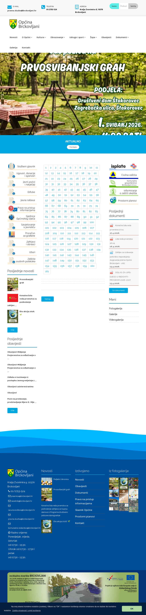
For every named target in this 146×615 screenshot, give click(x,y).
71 (78, 205)
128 (77, 244)
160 (92, 266)
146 (92, 255)
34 (71, 184)
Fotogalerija (115, 308)
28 (89, 178)
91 (91, 216)
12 (46, 173)
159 (85, 266)
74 (96, 205)
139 (99, 249)
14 (58, 173)
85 (53, 216)
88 (72, 216)
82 (90, 211)
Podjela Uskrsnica (61, 479)
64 (90, 200)
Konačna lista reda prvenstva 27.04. (120, 228)
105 (77, 227)
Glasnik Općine (83, 510)
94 (52, 222)
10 (91, 167)
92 (97, 216)
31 (52, 184)
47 (97, 189)
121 (83, 238)
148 (55, 260)
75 (46, 211)
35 (77, 184)
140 (47, 255)
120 (76, 238)
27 (83, 178)
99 (84, 222)
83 (96, 211)
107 (92, 227)
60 (65, 200)
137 (84, 249)
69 (65, 205)
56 (97, 195)
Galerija (13, 47)
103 (62, 227)
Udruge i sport (77, 37)
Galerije (113, 314)
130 (91, 244)
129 (84, 244)
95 (59, 222)
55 (91, 195)
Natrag (47, 299)
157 (70, 266)
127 (69, 244)
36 (83, 184)
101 (47, 227)
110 (62, 233)
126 (62, 244)
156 (62, 266)
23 (58, 178)
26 (77, 178)
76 (52, 211)
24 (64, 178)
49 (53, 195)
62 (78, 200)
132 (47, 249)
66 (46, 205)
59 (59, 200)
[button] (26, 610)
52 (72, 195)
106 (84, 227)
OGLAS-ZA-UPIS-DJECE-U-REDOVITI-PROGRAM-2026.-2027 (120, 277)
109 (55, 233)
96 (65, 222)
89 (78, 216)
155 (55, 266)
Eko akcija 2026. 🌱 (61, 521)
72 (84, 205)
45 (84, 189)
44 (78, 189)
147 (47, 260)
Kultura (41, 37)
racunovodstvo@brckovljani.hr (21, 510)
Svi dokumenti (118, 290)
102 (54, 227)
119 (69, 238)
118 (61, 238)
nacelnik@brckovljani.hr (21, 501)
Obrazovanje (57, 37)
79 (71, 211)
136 (76, 249)
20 (95, 173)
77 (59, 211)
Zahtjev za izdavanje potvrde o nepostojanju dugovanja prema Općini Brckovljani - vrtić (121, 259)
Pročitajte (73, 147)
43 (71, 189)
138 (91, 249)
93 (46, 222)
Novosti (13, 37)
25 (71, 178)
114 (91, 233)
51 (65, 195)
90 (85, 216)
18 (83, 173)
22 (52, 178)
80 (77, 211)
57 (46, 200)
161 (47, 271)
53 (78, 195)
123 (98, 238)
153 (92, 260)
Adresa (83, 6)
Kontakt (26, 47)
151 (77, 260)
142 (62, 255)
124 (47, 244)
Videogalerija (116, 319)
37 (90, 184)
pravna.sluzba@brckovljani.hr (21, 10)
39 (46, 189)
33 (65, 184)
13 (52, 173)
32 (58, 184)
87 (65, 216)
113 (83, 233)
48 (46, 195)
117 (54, 238)
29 (96, 178)
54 (84, 195)
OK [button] (131, 609)
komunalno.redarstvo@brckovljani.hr (24, 528)
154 (47, 266)
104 (69, 227)
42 (65, 189)
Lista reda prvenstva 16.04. (121, 242)
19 (89, 173)
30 (46, 184)
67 (53, 205)
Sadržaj (133, 6)
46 (90, 189)
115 (98, 233)
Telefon (50, 6)
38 (96, 184)
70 (72, 205)
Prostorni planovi (85, 516)
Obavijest (12, 393)
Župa (93, 37)
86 (59, 216)
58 (52, 200)
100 (92, 222)
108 (47, 233)
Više (12, 330)
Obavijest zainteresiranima (20, 387)
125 (54, 244)
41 (59, 189)
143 (69, 255)
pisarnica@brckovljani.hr (22, 496)
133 (54, 249)
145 (84, 255)
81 (84, 211)
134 (62, 249)
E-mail (16, 6)
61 (72, 200)
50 (59, 195)
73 (90, 205)
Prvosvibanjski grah (61, 489)
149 (62, 260)
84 (46, 216)
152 (84, 260)
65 (97, 200)
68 (59, 205)
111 (69, 233)
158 (77, 266)
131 (99, 244)
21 (46, 178)
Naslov (114, 6)
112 (76, 233)
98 (78, 222)
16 (70, 173)
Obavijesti (106, 37)
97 (72, 222)
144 (77, 255)
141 (54, 255)
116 (47, 238)
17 (77, 173)
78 (65, 211)
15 (64, 173)
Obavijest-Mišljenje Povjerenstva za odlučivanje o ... (21, 355)
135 (69, 249)
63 (84, 200)
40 (52, 189)
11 (97, 167)
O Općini (27, 37)
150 (70, 260)
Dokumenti (122, 37)
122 (90, 238)
